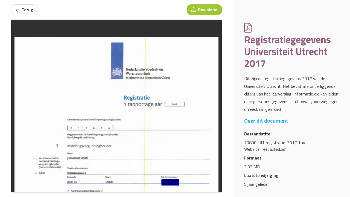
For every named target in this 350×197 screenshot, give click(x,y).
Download (204, 9)
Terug (24, 9)
